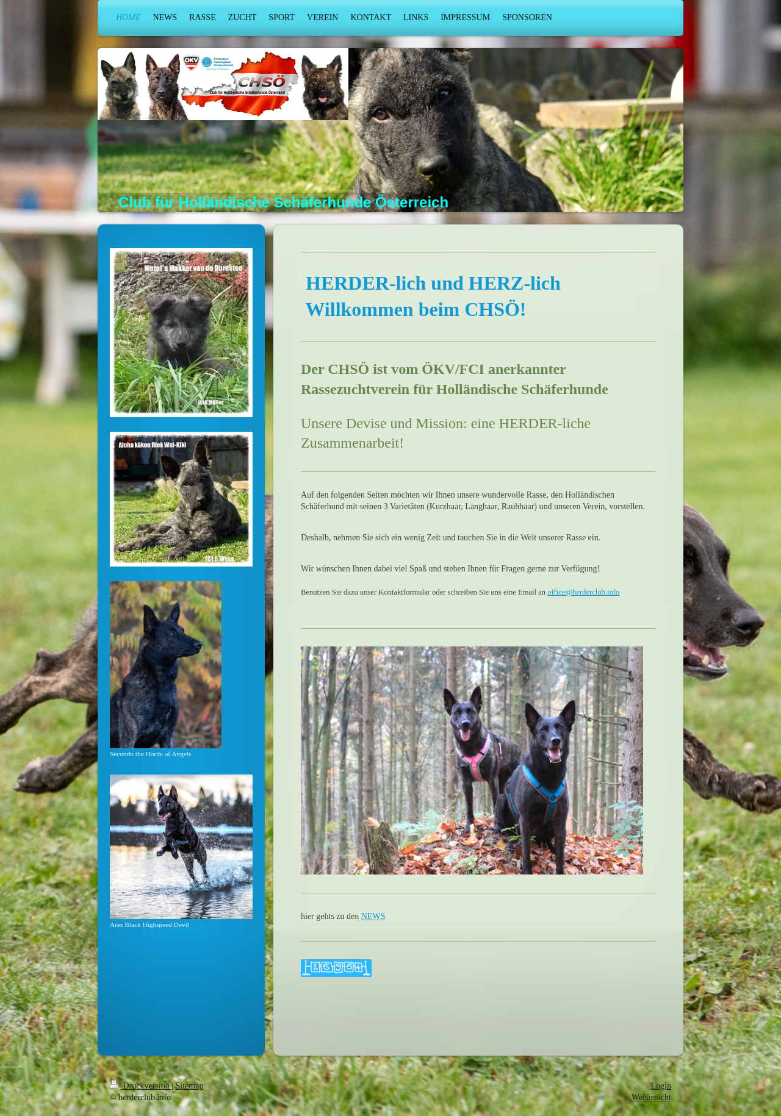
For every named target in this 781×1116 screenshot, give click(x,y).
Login (661, 1085)
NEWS (373, 916)
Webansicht (651, 1097)
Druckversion (140, 1085)
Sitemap (190, 1085)
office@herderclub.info (583, 592)
